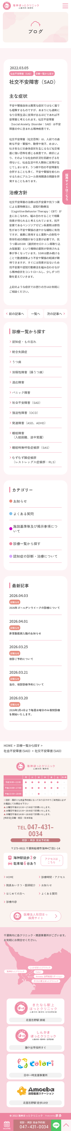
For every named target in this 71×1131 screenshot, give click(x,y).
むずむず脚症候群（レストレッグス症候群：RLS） (34, 459)
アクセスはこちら (51, 860)
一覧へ (35, 313)
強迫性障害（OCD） (26, 412)
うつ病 (16, 361)
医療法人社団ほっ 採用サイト (30, 916)
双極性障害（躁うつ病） (28, 372)
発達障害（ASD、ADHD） (29, 423)
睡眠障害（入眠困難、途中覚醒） (28, 435)
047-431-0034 (35, 830)
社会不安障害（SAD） (21, 73)
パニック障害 (21, 392)
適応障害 (18, 382)
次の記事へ (54, 313)
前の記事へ (16, 313)
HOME (8, 745)
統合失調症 (19, 351)
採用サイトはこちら (67, 187)
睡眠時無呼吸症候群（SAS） (31, 447)
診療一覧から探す (45, 73)
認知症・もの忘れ (24, 341)
